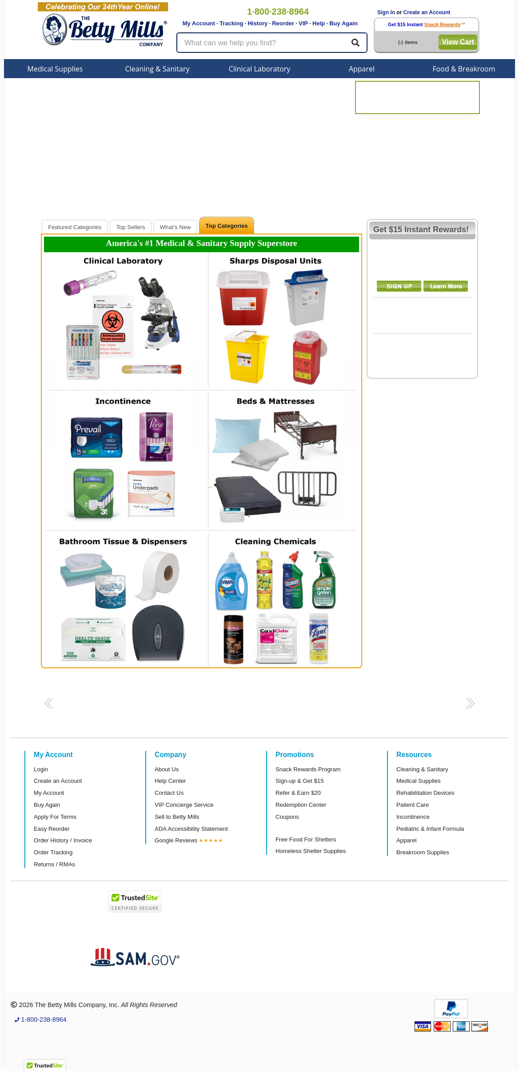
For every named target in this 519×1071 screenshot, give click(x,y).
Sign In (386, 12)
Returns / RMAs (54, 864)
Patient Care (412, 804)
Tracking (231, 23)
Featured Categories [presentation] (74, 227)
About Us (167, 769)
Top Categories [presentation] (227, 225)
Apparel (362, 69)
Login (41, 769)
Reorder (283, 23)
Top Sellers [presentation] (130, 227)
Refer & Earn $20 (298, 792)
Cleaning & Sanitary (157, 69)
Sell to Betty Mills (177, 816)
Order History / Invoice (63, 840)
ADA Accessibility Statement (191, 828)
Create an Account (427, 12)
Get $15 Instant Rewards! (421, 229)
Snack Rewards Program (308, 769)
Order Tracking (53, 852)
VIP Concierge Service (184, 804)
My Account (199, 23)
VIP (303, 23)
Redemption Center (300, 804)
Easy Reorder (52, 828)
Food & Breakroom (463, 69)
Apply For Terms (55, 816)
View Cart (458, 42)
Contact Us (169, 792)
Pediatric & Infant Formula (430, 828)
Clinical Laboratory (260, 69)
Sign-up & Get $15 (299, 780)
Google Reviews (176, 840)
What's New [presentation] (175, 227)
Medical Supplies (55, 69)
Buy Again (343, 23)
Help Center (170, 780)
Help (318, 23)
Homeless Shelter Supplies (310, 851)
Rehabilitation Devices (425, 792)
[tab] (75, 227)
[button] (47, 706)
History (257, 23)
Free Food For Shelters (305, 839)
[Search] (355, 42)
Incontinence (413, 816)
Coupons (287, 816)
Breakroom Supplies (422, 852)
